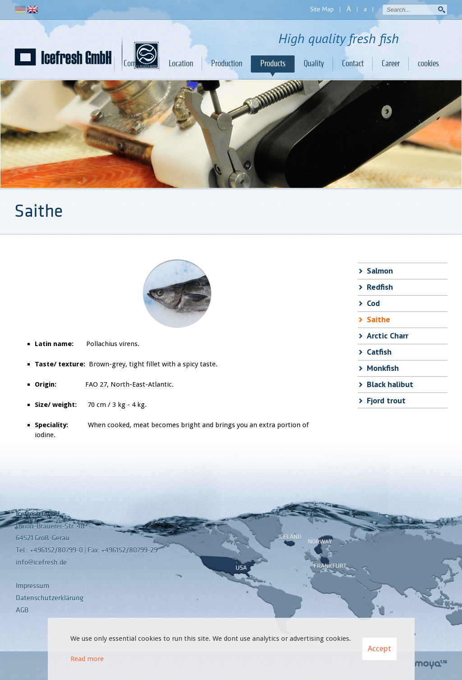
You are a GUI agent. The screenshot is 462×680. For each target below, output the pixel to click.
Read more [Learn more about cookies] (87, 659)
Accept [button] (379, 648)
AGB (22, 610)
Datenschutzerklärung (49, 598)
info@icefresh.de (41, 562)
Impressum (32, 586)
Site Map (322, 9)
